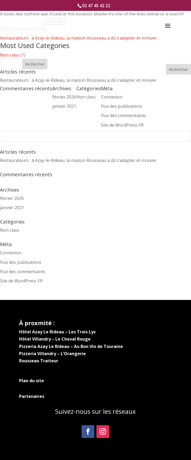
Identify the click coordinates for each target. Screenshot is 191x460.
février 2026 (12, 198)
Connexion (10, 253)
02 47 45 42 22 (96, 5)
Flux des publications (20, 262)
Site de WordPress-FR (21, 281)
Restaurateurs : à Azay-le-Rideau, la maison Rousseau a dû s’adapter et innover (78, 38)
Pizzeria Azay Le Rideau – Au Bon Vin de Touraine (71, 346)
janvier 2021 (12, 207)
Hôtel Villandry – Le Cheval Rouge (55, 339)
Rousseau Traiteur (38, 361)
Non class (9, 55)
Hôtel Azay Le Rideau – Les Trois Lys (57, 332)
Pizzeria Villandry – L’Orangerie (52, 353)
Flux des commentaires (22, 271)
